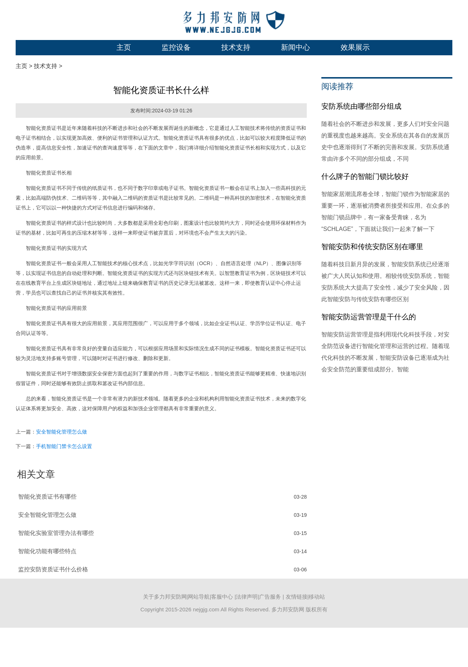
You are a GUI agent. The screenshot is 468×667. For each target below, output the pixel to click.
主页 (123, 47)
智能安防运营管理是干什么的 (368, 317)
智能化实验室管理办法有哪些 (56, 533)
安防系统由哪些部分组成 (361, 106)
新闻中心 (295, 47)
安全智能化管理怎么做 (61, 432)
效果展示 (355, 47)
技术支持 (235, 47)
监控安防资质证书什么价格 (53, 569)
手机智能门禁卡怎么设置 (64, 446)
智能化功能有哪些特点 (47, 551)
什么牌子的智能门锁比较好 (365, 176)
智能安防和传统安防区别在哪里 (372, 247)
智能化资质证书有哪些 (47, 497)
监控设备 (176, 47)
